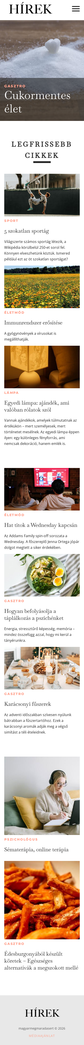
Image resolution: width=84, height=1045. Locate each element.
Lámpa (11, 393)
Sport (11, 221)
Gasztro (15, 86)
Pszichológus (21, 839)
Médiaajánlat (42, 1036)
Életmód (14, 313)
